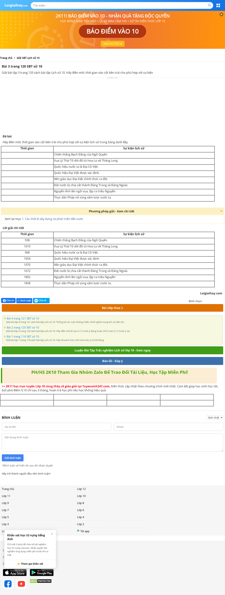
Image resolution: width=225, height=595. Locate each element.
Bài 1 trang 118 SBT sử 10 (23, 336)
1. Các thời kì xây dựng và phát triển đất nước (52, 219)
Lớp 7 (5, 510)
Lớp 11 (6, 496)
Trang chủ (8, 489)
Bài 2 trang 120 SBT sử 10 (23, 327)
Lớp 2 (80, 524)
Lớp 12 (81, 489)
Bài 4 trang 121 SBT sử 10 (23, 318)
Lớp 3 (5, 524)
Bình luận (24, 300)
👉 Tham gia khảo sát (30, 563)
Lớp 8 (80, 503)
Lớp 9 (5, 503)
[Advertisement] (112, 107)
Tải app (83, 531)
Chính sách (9, 557)
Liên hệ (7, 550)
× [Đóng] (52, 534)
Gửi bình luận (13, 457)
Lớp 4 (80, 517)
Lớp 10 (81, 496)
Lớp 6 (80, 510)
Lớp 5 (5, 517)
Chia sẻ (8, 300)
